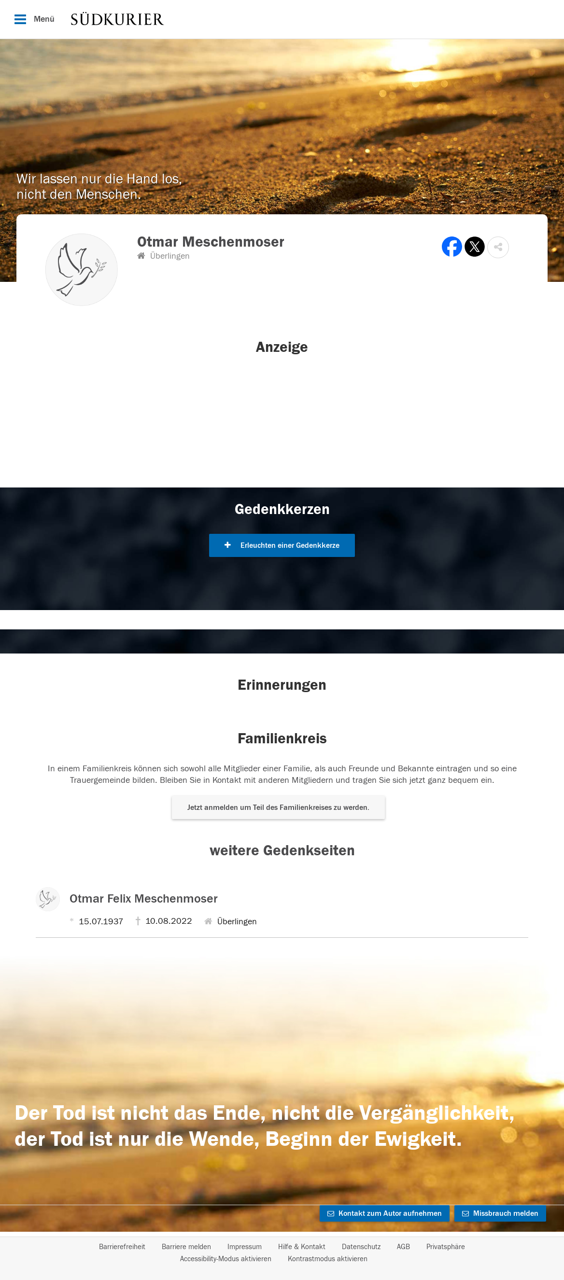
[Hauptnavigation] (282, 19)
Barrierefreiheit (122, 1247)
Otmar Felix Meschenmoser (144, 898)
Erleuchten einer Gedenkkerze (282, 545)
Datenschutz (361, 1247)
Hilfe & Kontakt (301, 1247)
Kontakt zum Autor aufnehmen (384, 1213)
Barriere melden (186, 1247)
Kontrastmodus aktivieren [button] (327, 1259)
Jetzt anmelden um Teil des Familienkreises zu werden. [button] (278, 807)
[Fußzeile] (282, 1253)
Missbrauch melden (500, 1213)
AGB (403, 1247)
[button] (498, 247)
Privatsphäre (445, 1247)
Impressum (244, 1247)
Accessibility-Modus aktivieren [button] (225, 1259)
